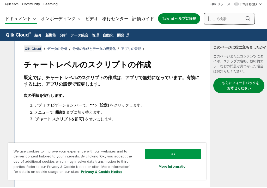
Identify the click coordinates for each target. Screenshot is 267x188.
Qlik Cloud (18, 35)
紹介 (38, 35)
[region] (107, 161)
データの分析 (57, 48)
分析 (63, 35)
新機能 (50, 35)
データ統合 (79, 35)
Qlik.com (12, 4)
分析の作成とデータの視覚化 (94, 48)
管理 (95, 35)
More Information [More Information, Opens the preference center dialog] (173, 166)
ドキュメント (18, 18)
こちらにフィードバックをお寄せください (239, 85)
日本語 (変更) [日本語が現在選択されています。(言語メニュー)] (249, 4)
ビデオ (91, 18)
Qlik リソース (220, 4)
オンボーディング (58, 18)
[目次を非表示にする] (6, 49)
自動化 (108, 35)
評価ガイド (143, 18)
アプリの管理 (131, 48)
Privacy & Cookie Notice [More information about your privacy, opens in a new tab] (101, 171)
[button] (248, 18)
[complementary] (238, 114)
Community (31, 4)
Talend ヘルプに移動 (179, 18)
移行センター (115, 18)
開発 (120, 35)
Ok (173, 154)
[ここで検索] (229, 18)
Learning (50, 4)
